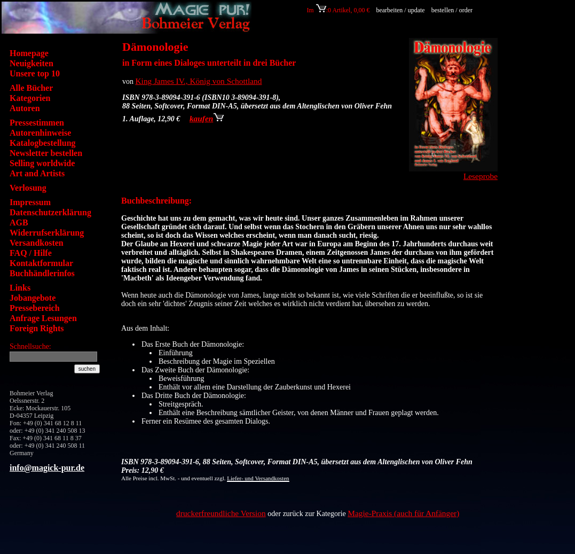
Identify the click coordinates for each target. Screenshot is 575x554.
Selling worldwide (42, 163)
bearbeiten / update (400, 10)
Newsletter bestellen (46, 153)
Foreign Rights (37, 328)
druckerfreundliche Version (221, 513)
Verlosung (28, 187)
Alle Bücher (31, 87)
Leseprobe (480, 176)
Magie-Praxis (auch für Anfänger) (403, 513)
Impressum (30, 202)
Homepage (29, 53)
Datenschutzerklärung (50, 212)
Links (20, 287)
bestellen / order (452, 10)
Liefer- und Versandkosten (258, 478)
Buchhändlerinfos (42, 273)
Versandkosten (37, 242)
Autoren (25, 108)
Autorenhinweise (40, 132)
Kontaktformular (41, 263)
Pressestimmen (37, 122)
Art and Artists (37, 173)
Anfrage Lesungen (43, 318)
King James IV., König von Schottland (199, 80)
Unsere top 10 (35, 73)
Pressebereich (35, 308)
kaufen (207, 118)
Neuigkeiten (31, 63)
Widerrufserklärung (47, 232)
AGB (19, 222)
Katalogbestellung (43, 142)
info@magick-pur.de (47, 467)
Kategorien (30, 98)
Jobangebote (33, 297)
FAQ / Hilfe (31, 253)
